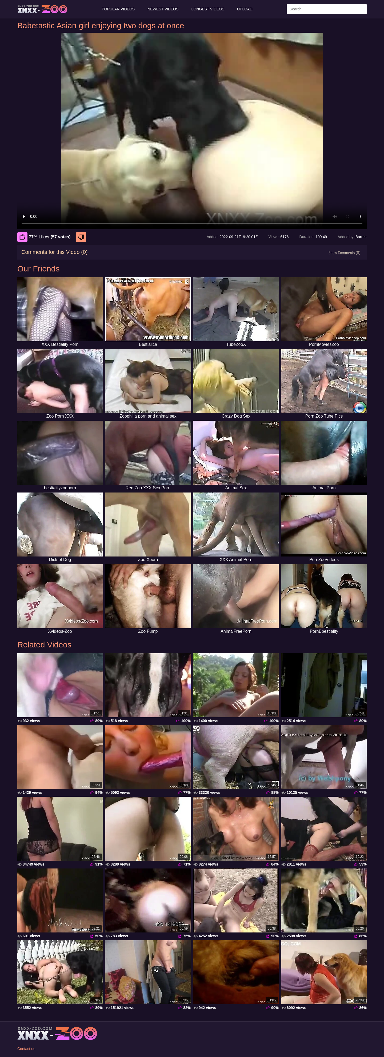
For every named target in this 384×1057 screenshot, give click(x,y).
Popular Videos (118, 9)
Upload (245, 9)
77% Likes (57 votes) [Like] (44, 237)
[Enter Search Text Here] (327, 9)
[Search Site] (362, 9)
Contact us (26, 1049)
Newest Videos (162, 9)
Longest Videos (207, 9)
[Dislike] (81, 237)
